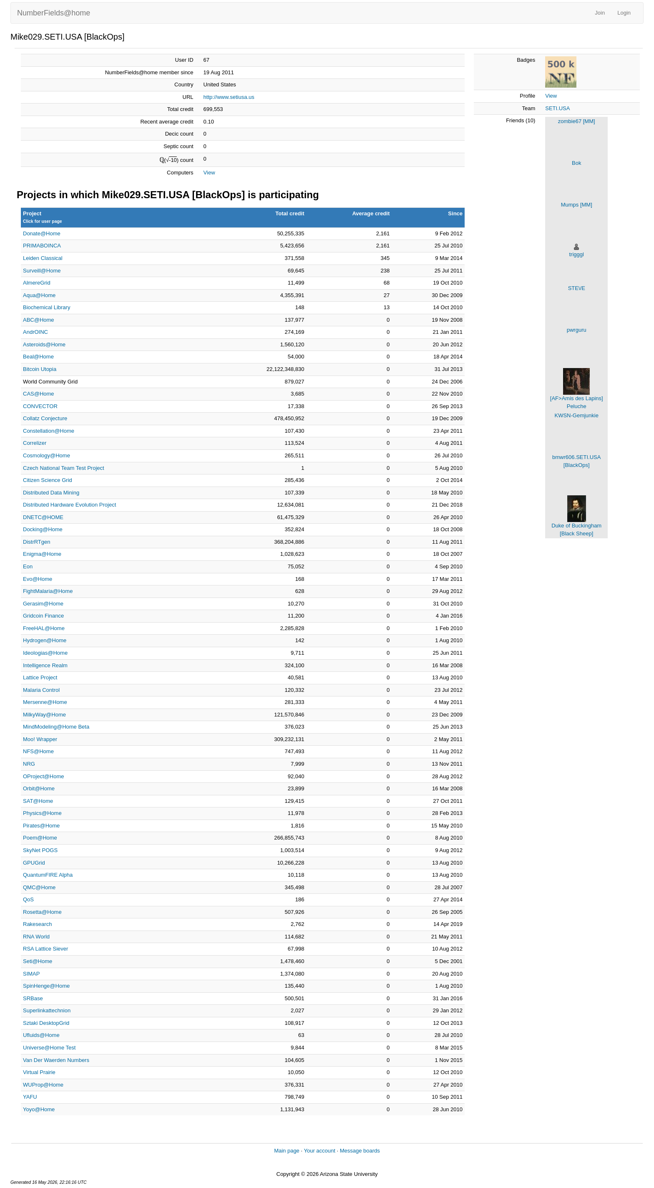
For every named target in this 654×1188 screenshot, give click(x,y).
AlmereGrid (36, 283)
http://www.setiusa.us (229, 97)
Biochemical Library (46, 307)
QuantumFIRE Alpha (48, 875)
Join (600, 13)
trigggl (576, 254)
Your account (319, 1151)
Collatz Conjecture (45, 418)
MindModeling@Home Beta (56, 727)
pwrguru (576, 330)
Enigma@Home (42, 554)
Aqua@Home (39, 295)
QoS (28, 899)
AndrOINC (35, 332)
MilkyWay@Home (44, 714)
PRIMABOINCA (42, 245)
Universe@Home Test (49, 1047)
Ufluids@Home (41, 1035)
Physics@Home (42, 813)
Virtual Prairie (39, 1072)
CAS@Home (38, 394)
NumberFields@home (53, 13)
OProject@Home (43, 776)
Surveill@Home (42, 270)
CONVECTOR (40, 406)
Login (624, 13)
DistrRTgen (36, 542)
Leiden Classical (43, 258)
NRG (29, 764)
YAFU (30, 1097)
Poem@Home (40, 838)
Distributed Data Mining (51, 492)
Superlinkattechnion (46, 1010)
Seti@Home (37, 961)
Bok (576, 163)
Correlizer (34, 443)
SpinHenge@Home (46, 986)
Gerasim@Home (43, 603)
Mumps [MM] (576, 205)
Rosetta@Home (42, 912)
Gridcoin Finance (43, 616)
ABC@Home (38, 320)
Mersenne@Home (45, 702)
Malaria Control (41, 690)
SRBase (33, 998)
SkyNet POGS (40, 850)
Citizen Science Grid (47, 480)
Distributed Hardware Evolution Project (69, 505)
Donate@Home (41, 233)
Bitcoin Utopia (39, 369)
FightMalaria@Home (48, 591)
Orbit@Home (39, 788)
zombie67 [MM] (576, 121)
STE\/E (576, 288)
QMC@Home (39, 887)
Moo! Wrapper (40, 739)
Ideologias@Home (45, 653)
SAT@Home (38, 801)
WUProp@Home (43, 1085)
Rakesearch (37, 924)
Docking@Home (43, 529)
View (209, 172)
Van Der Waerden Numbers (56, 1060)
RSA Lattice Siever (45, 949)
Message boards (360, 1151)
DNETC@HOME (43, 517)
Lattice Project (40, 677)
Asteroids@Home (44, 344)
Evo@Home (37, 579)
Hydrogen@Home (44, 640)
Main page (286, 1151)
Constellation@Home (48, 431)
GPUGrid (34, 863)
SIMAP (31, 974)
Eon (28, 566)
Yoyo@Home (39, 1109)
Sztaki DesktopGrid (46, 1023)
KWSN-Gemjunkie (576, 415)
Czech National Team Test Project (63, 468)
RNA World (36, 936)
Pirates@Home (41, 825)
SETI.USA (557, 108)
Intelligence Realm (45, 665)
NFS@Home (38, 751)
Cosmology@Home (46, 455)
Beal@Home (38, 356)
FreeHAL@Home (44, 628)
